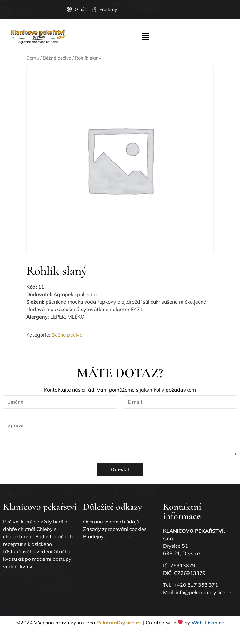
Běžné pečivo (57, 58)
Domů (32, 58)
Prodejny (93, 536)
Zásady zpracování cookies (115, 529)
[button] (145, 36)
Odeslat (120, 469)
